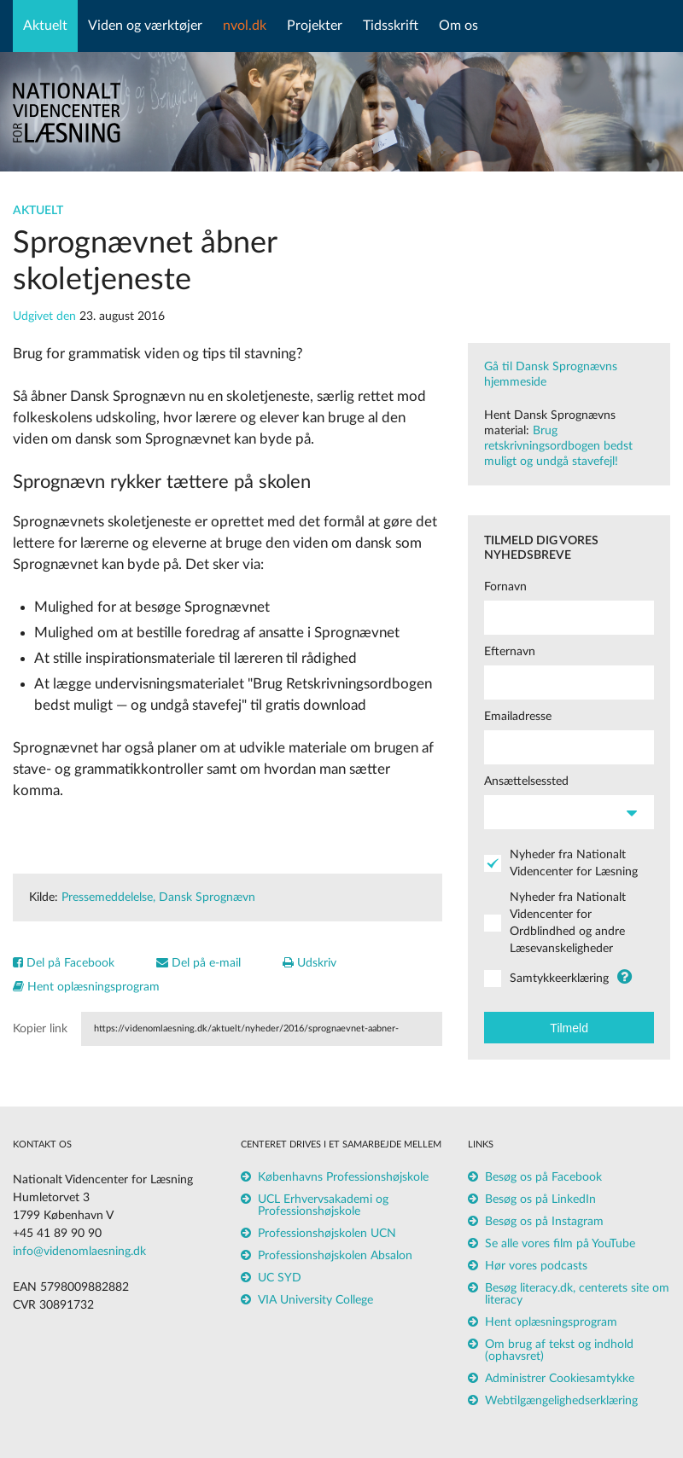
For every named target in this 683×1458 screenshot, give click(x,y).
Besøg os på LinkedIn (540, 1199)
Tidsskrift (390, 25)
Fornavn (505, 587)
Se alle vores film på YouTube (560, 1244)
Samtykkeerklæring (559, 979)
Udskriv (309, 963)
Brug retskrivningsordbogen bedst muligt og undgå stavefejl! (558, 446)
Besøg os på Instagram (544, 1222)
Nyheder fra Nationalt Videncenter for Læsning (574, 863)
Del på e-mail (198, 963)
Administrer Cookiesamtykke (559, 1379)
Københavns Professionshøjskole (343, 1177)
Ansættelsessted (526, 781)
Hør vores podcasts (536, 1266)
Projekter (314, 25)
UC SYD (279, 1278)
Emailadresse (518, 717)
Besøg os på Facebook (543, 1177)
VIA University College (315, 1300)
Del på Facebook (63, 963)
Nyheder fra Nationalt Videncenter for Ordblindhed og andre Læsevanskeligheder (568, 923)
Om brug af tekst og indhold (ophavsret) (559, 1350)
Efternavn (509, 652)
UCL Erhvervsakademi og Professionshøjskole (323, 1205)
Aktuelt (45, 25)
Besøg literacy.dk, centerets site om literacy (577, 1294)
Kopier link (40, 1029)
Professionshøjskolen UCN (327, 1234)
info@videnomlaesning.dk (79, 1252)
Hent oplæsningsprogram (86, 987)
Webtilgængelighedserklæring (561, 1401)
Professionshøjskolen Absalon (335, 1256)
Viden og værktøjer (145, 25)
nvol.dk (244, 25)
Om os (458, 25)
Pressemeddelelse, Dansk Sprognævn (158, 897)
